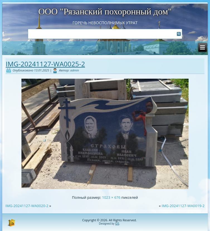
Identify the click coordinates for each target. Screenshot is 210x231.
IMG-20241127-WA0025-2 (45, 63)
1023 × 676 (111, 197)
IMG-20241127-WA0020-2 (27, 205)
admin (74, 70)
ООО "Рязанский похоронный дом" (105, 11)
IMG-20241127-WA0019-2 (183, 205)
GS (117, 223)
